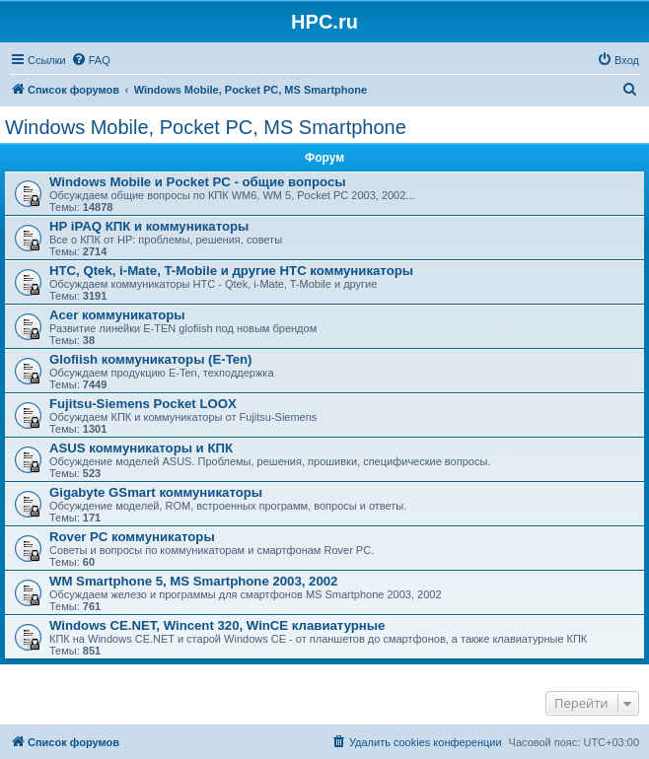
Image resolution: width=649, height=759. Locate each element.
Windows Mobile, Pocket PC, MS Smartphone (205, 127)
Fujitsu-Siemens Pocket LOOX (143, 403)
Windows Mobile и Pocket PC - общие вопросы (197, 181)
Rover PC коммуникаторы (132, 536)
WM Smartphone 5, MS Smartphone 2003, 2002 (193, 581)
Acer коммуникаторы (117, 315)
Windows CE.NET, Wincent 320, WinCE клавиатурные (217, 625)
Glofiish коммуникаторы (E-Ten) (150, 359)
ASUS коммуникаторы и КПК (141, 448)
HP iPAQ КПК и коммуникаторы (149, 226)
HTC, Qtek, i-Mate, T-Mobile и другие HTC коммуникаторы (231, 270)
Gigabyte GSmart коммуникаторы (155, 492)
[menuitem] (90, 60)
